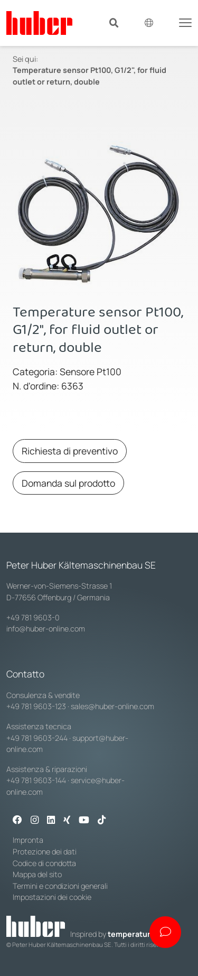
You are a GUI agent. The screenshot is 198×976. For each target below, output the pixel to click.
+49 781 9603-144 (36, 780)
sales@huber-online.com (112, 706)
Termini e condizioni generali (60, 886)
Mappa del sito (37, 874)
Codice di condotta (44, 863)
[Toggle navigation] (185, 21)
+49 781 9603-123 (36, 706)
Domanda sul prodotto (68, 483)
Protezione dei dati (45, 852)
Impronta (28, 840)
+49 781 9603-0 (33, 617)
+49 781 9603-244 (37, 738)
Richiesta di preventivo (70, 450)
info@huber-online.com (45, 629)
